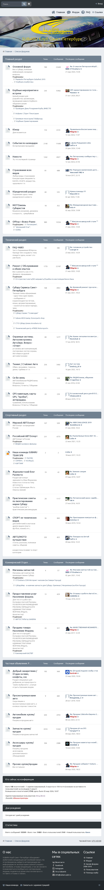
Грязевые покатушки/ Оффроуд (29, 119)
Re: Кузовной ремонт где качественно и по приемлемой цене (84, 287)
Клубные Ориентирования (27, 121)
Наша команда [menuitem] (12, 885)
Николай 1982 (76, 172)
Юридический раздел (24, 191)
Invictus (73, 520)
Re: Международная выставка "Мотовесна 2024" (84, 205)
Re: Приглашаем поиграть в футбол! (84, 517)
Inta (72, 207)
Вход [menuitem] (100, 4)
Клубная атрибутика (24, 82)
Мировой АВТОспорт (24, 422)
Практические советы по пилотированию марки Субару (24, 501)
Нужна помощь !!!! (78, 191)
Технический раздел (15, 240)
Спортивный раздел (15, 415)
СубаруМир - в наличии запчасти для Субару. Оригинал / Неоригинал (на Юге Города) (50, 585)
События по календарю (25, 143)
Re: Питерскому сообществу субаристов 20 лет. (84, 156)
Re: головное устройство (81, 247)
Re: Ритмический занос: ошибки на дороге (84, 498)
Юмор (16, 129)
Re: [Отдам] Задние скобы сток (84, 671)
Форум (89, 861)
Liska (72, 438)
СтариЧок (74, 380)
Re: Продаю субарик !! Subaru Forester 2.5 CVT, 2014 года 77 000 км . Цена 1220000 (84, 764)
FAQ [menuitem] (88, 12)
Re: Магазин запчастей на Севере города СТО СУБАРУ (84, 570)
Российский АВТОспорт (25, 436)
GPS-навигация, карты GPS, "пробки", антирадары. (24, 396)
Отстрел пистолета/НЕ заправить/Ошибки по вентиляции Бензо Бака (44, 279)
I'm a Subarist (60, 872)
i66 (71, 500)
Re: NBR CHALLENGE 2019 (80, 422)
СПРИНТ (18, 461)
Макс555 (74, 194)
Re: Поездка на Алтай (79, 536)
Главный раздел (13, 59)
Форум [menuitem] (75, 12)
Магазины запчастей (23, 570)
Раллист (73, 93)
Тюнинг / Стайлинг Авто (25, 364)
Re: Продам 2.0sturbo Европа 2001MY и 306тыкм (84, 714)
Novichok (74, 339)
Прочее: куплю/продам (25, 764)
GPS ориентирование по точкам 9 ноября (84, 90)
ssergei (73, 250)
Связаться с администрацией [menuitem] (36, 885)
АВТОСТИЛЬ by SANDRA (25, 619)
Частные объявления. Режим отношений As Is (28, 663)
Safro (72, 145)
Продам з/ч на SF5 (78, 728)
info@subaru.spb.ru (63, 875)
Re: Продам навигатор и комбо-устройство (84, 742)
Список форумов (22, 841)
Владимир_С (76, 698)
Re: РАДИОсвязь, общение (81, 377)
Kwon (87, 832)
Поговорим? (32, 224)
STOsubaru (75, 69)
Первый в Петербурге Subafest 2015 (30, 79)
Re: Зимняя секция (78, 471)
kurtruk (73, 673)
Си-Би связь (19, 377)
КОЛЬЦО (30, 461)
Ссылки (99, 12)
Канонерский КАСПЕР (24, 653)
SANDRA (73, 596)
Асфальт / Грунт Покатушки (27, 113)
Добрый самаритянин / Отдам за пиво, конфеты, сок (25, 674)
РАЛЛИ (30, 458)
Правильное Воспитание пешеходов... (84, 129)
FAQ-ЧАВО (18, 247)
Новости (17, 156)
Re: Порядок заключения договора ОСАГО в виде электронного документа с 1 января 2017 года (84, 170)
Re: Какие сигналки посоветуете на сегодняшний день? (84, 336)
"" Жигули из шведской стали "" (84, 221)
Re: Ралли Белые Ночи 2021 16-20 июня (84, 436)
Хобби (18, 230)
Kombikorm (75, 425)
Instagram (59, 868)
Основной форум (22, 66)
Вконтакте (59, 862)
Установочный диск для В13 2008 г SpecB (84, 393)
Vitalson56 (74, 396)
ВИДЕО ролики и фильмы (26, 444)
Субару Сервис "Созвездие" (26, 313)
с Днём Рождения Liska (80, 143)
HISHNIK (73, 745)
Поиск (24, 4)
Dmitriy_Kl (74, 366)
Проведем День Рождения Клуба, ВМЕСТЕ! (33, 108)
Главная (60, 12)
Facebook (59, 865)
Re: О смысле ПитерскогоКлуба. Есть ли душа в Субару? (84, 66)
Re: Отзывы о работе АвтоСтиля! (84, 593)
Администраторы (20, 798)
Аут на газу (75, 364)
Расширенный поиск (29, 4)
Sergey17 (74, 731)
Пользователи (92, 869)
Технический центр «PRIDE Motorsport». (31, 328)
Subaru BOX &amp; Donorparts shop (30, 318)
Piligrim (73, 132)
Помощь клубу (92, 873)
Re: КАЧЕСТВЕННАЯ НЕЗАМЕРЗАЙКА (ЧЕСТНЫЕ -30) (84, 627)
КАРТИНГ (19, 463)
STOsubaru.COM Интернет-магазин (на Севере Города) (38, 580)
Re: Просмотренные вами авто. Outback (84, 695)
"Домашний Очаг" (22, 227)
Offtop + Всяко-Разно (24, 222)
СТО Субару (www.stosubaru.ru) (28, 323)
